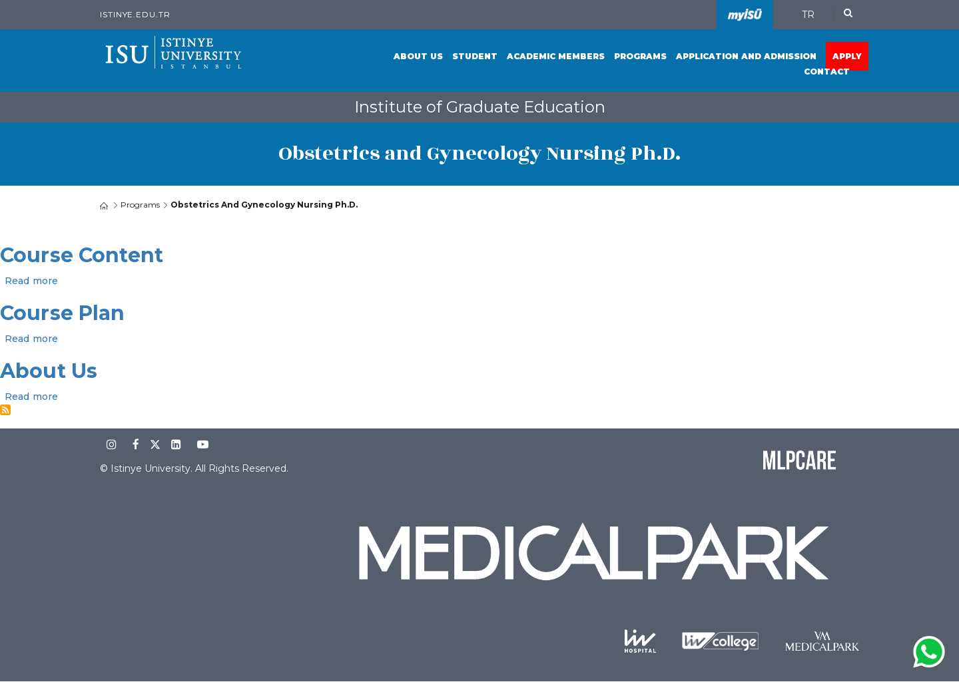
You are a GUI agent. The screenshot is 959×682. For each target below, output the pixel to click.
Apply (847, 56)
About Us (418, 56)
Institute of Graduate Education (479, 106)
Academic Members (556, 56)
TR (808, 15)
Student (474, 56)
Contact (827, 72)
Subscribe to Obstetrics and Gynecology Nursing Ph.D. (5, 410)
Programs (640, 56)
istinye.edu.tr (135, 14)
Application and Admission (746, 56)
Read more (31, 281)
